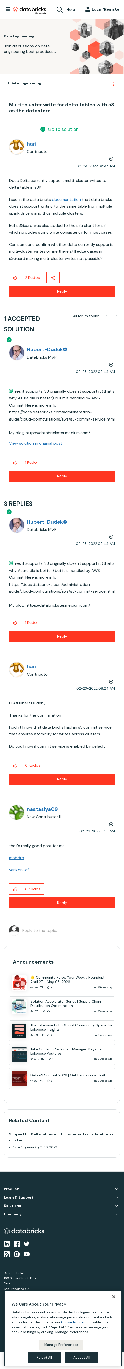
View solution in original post (35, 443)
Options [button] (113, 83)
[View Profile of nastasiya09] (42, 809)
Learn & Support (18, 1197)
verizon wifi (19, 870)
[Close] (113, 1296)
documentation (67, 199)
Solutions (12, 1206)
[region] (63, 1328)
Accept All (81, 1357)
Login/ (106, 9)
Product (11, 1189)
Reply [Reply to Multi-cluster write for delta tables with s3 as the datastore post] (62, 291)
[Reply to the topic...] (68, 930)
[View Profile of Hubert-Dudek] (47, 349)
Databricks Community (29, 10)
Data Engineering (25, 83)
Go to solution (63, 129)
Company (12, 1214)
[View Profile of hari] (31, 143)
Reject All (44, 1357)
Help (70, 9)
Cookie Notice (72, 1322)
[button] (15, 277)
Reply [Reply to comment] (62, 476)
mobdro (16, 857)
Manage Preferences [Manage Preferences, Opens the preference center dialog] (61, 1345)
